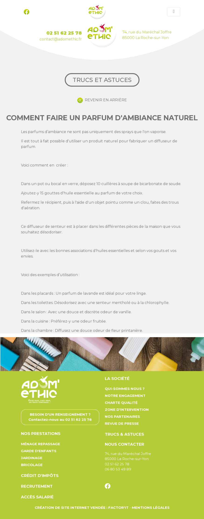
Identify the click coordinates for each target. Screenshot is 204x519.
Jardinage (31, 458)
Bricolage (32, 465)
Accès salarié (37, 497)
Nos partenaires (122, 416)
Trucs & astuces (124, 434)
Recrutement (37, 486)
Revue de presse (122, 423)
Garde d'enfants (38, 451)
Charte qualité (121, 402)
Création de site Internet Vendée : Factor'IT (82, 507)
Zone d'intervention (127, 409)
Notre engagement (125, 395)
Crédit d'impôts (39, 475)
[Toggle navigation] (173, 11)
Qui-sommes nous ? (125, 388)
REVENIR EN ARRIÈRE (102, 100)
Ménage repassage (40, 444)
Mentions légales (151, 507)
